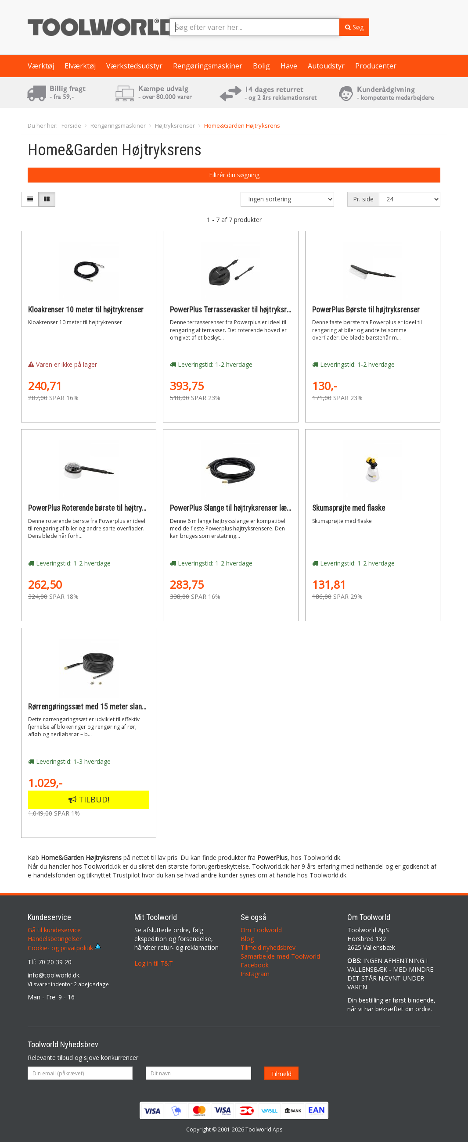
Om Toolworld (261, 930)
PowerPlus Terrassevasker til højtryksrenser (236, 309)
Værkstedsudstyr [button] (134, 66)
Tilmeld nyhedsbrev (268, 947)
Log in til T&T (153, 963)
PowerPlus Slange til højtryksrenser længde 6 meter (248, 508)
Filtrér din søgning (234, 175)
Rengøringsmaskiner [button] (207, 66)
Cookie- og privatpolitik (64, 948)
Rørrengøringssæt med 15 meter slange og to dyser (107, 706)
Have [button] (289, 66)
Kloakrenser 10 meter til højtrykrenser (86, 309)
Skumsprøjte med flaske (348, 508)
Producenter (375, 66)
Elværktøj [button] (80, 66)
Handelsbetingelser (55, 938)
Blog (247, 938)
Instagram (255, 974)
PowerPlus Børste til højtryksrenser (366, 309)
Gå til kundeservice (54, 930)
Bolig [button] (261, 66)
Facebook (255, 965)
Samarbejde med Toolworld (280, 956)
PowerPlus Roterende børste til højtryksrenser (98, 508)
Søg (354, 27)
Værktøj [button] (41, 66)
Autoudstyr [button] (326, 66)
